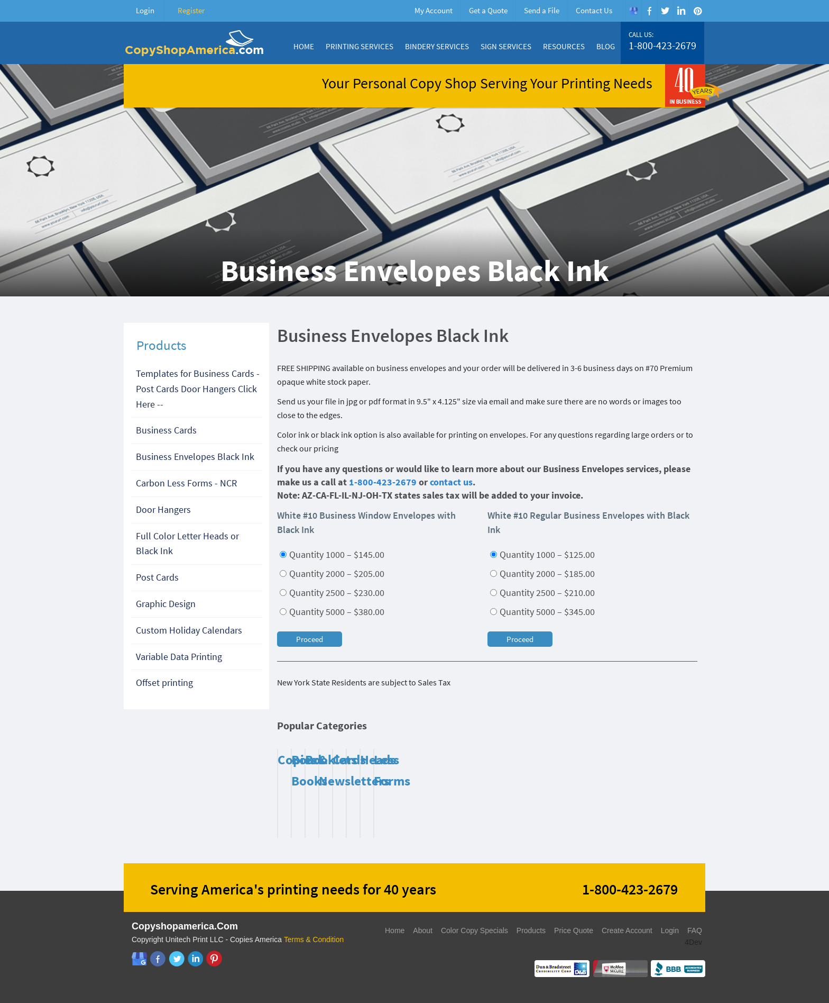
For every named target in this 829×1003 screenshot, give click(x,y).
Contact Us (594, 10)
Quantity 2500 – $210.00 (542, 592)
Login (145, 10)
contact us (451, 482)
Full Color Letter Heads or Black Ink (187, 543)
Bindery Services (437, 46)
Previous (673, 728)
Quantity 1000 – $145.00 (332, 554)
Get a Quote (488, 10)
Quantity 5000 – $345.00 (542, 612)
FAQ (694, 930)
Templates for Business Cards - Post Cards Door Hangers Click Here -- (198, 388)
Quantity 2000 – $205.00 (332, 573)
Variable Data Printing (179, 656)
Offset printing (164, 682)
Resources (564, 46)
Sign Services (506, 46)
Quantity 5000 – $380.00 (332, 612)
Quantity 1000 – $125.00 (542, 554)
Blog (605, 46)
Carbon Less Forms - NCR (186, 483)
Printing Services (359, 46)
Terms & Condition (314, 939)
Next (686, 728)
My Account (433, 10)
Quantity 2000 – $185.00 (542, 573)
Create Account (627, 930)
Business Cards (166, 430)
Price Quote (573, 930)
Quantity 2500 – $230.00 (332, 592)
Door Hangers (163, 509)
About (422, 930)
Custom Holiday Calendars (189, 630)
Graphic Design (166, 604)
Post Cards (157, 577)
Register (191, 10)
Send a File (541, 10)
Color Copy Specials (474, 930)
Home (303, 46)
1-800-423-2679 (662, 45)
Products (531, 930)
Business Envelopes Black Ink (195, 456)
